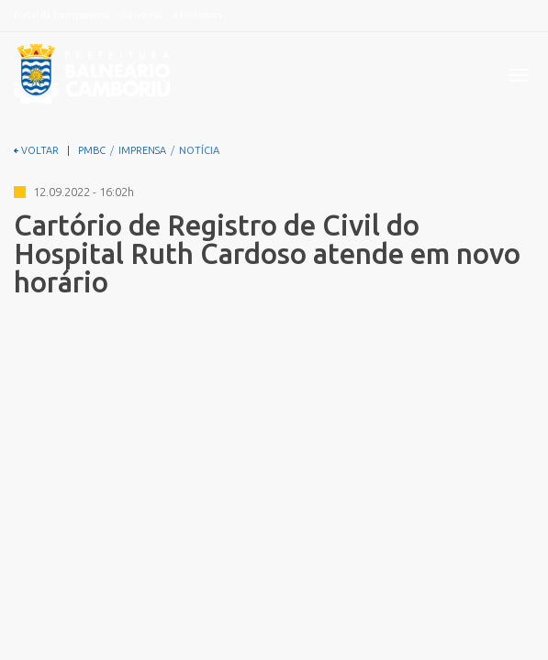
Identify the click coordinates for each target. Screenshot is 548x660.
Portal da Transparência (62, 15)
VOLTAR (36, 150)
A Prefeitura (197, 15)
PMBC (92, 150)
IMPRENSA (142, 150)
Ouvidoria (141, 15)
